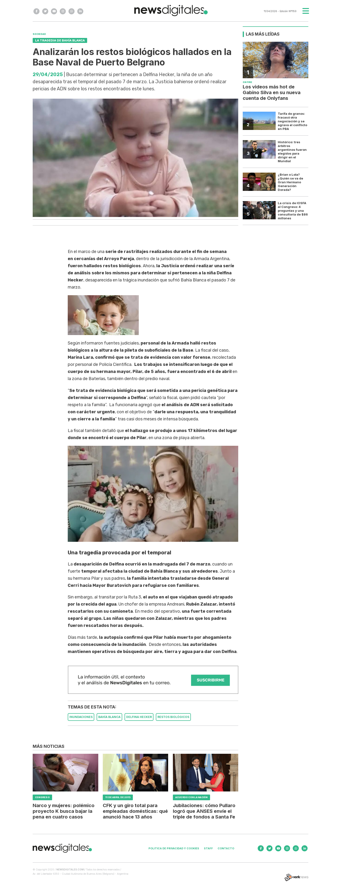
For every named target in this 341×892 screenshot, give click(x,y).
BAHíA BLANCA (109, 717)
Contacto (226, 848)
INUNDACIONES (81, 717)
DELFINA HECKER (139, 717)
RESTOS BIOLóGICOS (173, 717)
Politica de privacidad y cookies (173, 848)
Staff (208, 848)
